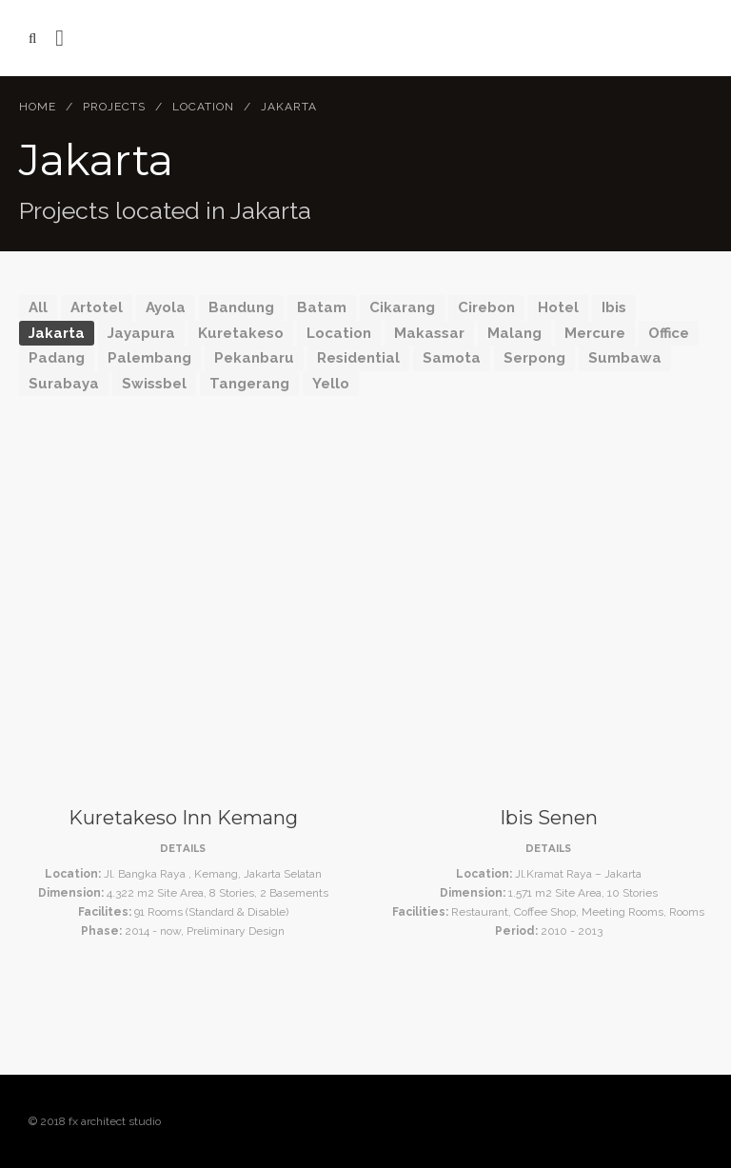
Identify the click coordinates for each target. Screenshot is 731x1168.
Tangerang (249, 383)
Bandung (241, 307)
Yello (330, 383)
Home (37, 106)
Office (668, 333)
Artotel (96, 307)
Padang (57, 357)
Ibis (614, 307)
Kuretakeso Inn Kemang (183, 817)
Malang (514, 333)
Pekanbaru (254, 357)
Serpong (534, 357)
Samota (452, 357)
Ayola (166, 307)
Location (203, 106)
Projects (114, 106)
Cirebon (486, 307)
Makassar (429, 333)
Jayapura (141, 333)
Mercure (594, 333)
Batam (321, 307)
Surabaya (64, 383)
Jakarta (57, 333)
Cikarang (402, 307)
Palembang (149, 357)
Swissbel (154, 383)
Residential (358, 357)
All (38, 307)
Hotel (558, 307)
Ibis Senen (549, 817)
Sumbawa (625, 357)
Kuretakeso (241, 333)
